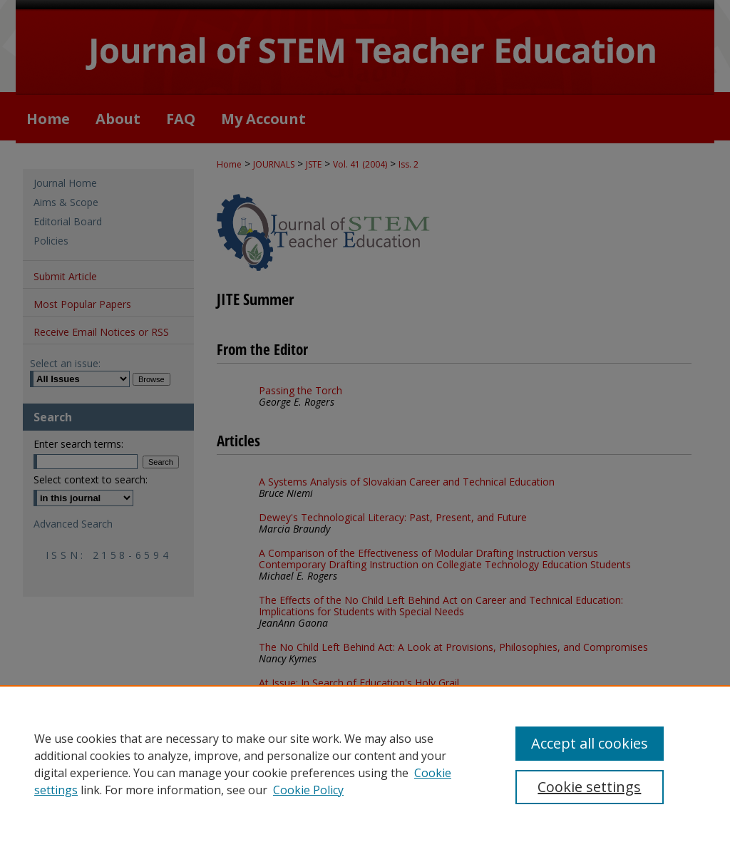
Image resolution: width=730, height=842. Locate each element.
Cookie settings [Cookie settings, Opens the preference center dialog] (589, 786)
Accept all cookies (589, 743)
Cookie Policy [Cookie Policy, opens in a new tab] (308, 790)
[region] (365, 763)
